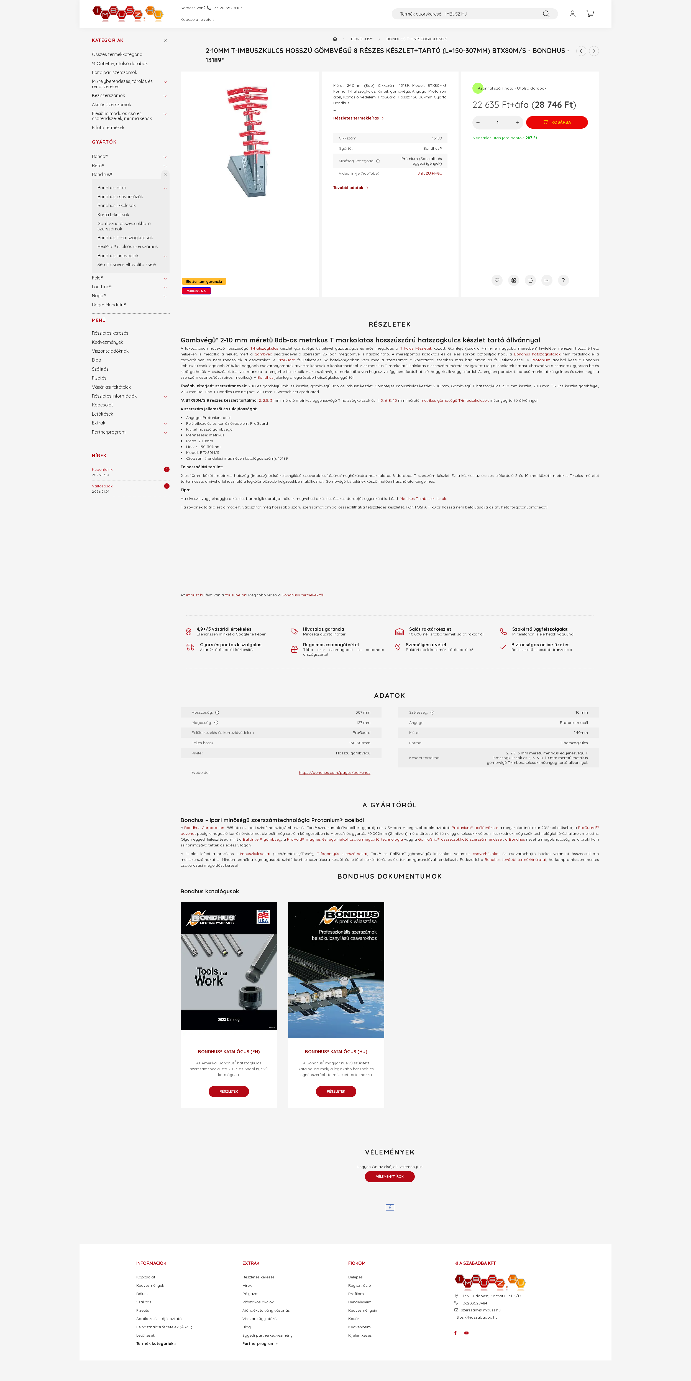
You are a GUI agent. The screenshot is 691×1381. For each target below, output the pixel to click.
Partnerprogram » (260, 1343)
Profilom (356, 1293)
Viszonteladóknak (110, 351)
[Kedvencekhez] (497, 280)
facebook (455, 1333)
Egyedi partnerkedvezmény (267, 1335)
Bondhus (265, 377)
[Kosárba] (556, 122)
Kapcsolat (102, 405)
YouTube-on (235, 594)
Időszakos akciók (258, 1302)
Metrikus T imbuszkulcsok (423, 498)
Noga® (99, 295)
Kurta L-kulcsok (113, 214)
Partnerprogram (109, 432)
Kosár (353, 1318)
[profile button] (572, 13)
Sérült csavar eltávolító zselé (127, 264)
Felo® (97, 278)
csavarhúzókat (486, 853)
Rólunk (142, 1293)
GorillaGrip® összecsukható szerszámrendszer (460, 839)
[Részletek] (167, 469)
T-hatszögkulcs (264, 348)
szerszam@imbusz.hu (481, 1310)
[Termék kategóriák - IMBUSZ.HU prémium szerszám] (335, 38)
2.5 (265, 400)
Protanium (541, 359)
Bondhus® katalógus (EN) (229, 1051)
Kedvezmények (107, 342)
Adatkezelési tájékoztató (159, 1318)
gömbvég (263, 354)
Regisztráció (359, 1285)
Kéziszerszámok (108, 95)
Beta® (98, 165)
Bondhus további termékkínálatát (516, 859)
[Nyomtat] (530, 280)
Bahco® (100, 156)
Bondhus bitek (112, 187)
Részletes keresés (110, 333)
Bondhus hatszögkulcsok (537, 354)
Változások (102, 486)
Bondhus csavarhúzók (120, 196)
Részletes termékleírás (356, 118)
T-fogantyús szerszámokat (342, 853)
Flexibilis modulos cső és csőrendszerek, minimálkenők (122, 116)
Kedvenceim (359, 1327)
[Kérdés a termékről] (563, 280)
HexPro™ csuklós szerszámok (128, 246)
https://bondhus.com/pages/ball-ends (334, 772)
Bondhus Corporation (204, 827)
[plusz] (517, 122)
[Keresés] (546, 13)
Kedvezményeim (363, 1310)
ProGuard (286, 359)
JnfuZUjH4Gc (430, 173)
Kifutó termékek (108, 127)
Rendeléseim (360, 1302)
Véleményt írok (390, 1176)
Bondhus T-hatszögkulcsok (125, 237)
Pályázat (250, 1293)
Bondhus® (102, 174)
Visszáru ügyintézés (260, 1318)
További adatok (348, 187)
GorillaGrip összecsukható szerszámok (124, 226)
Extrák (98, 423)
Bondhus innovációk (118, 255)
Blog (96, 360)
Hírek (99, 455)
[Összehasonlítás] (513, 280)
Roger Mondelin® (109, 304)
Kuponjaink (102, 469)
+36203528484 (474, 1303)
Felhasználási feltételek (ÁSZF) (164, 1327)
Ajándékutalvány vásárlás (266, 1310)
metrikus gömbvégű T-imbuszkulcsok (455, 400)
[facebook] (390, 1207)
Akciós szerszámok (111, 104)
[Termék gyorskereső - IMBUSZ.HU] (475, 13)
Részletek (229, 1091)
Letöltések (102, 414)
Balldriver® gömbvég (262, 839)
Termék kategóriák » (156, 1343)
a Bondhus (515, 839)
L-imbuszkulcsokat (253, 853)
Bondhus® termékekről (302, 594)
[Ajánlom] (546, 280)
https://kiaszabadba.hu (476, 1317)
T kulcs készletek (416, 348)
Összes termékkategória (117, 54)
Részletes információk (114, 396)
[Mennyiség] (497, 122)
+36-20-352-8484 (227, 8)
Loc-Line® (102, 286)
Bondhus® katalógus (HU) (336, 1051)
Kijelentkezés (360, 1335)
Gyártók (104, 142)
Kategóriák (108, 40)
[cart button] (590, 13)
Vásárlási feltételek (111, 387)
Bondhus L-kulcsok (117, 205)
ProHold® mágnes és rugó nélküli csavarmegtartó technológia (345, 839)
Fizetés (99, 378)
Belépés (355, 1277)
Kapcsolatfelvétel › (197, 19)
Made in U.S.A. (196, 291)
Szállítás (100, 369)
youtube (466, 1333)
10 (395, 400)
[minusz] (478, 122)
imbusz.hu (195, 594)
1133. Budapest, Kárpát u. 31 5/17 (491, 1296)
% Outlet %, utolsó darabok (120, 63)
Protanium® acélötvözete (475, 827)
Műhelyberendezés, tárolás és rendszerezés (122, 83)
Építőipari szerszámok (114, 72)
